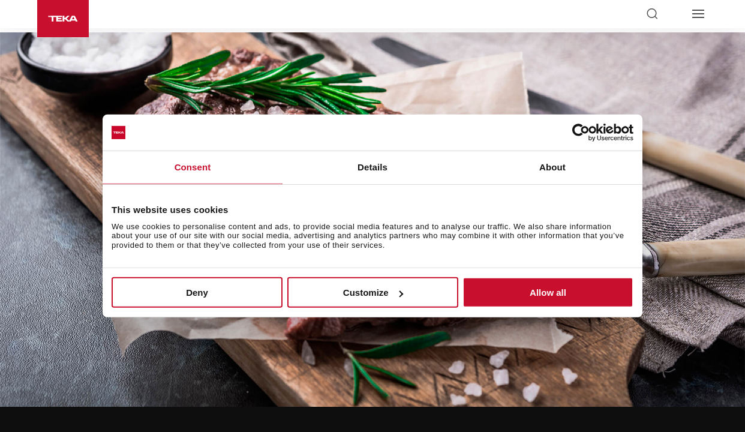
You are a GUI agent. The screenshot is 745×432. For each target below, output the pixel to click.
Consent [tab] (193, 167)
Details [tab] (372, 167)
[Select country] (674, 13)
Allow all (548, 292)
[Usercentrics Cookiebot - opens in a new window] (580, 133)
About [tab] (552, 167)
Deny (197, 292)
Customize (373, 292)
